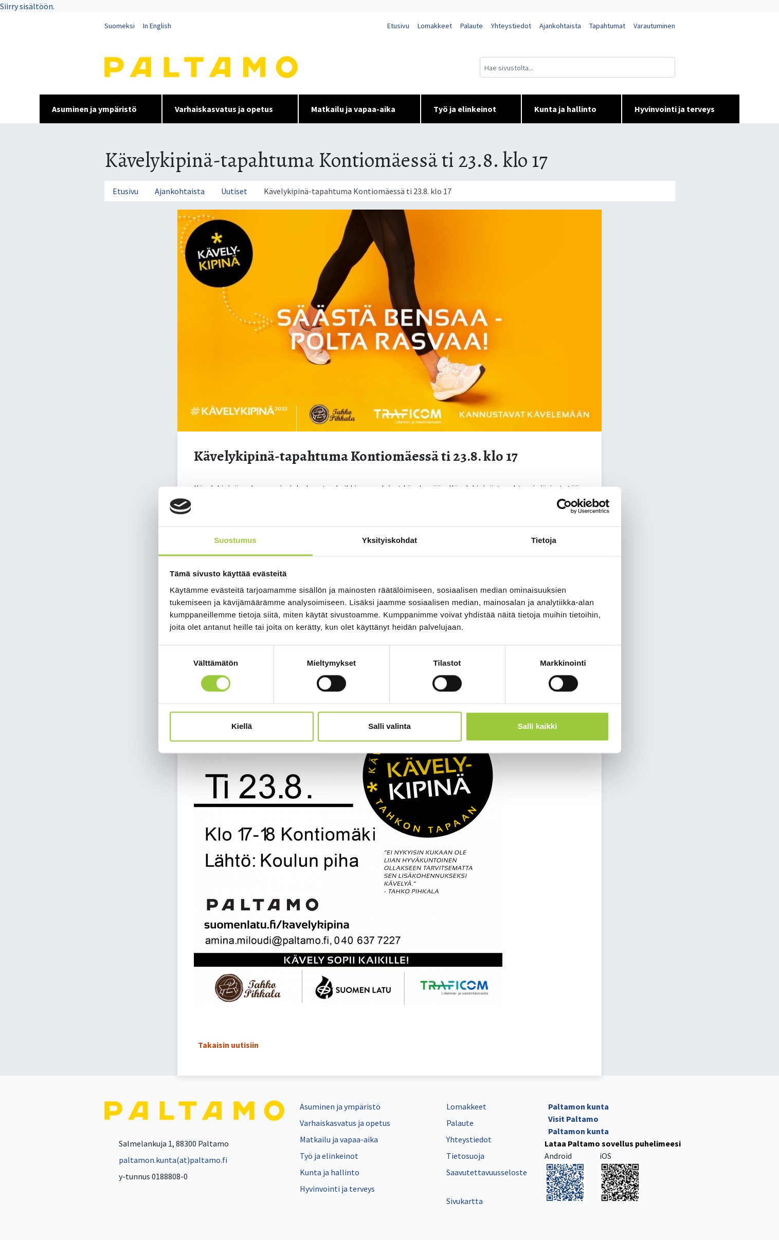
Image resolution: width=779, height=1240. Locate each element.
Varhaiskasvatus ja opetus (230, 109)
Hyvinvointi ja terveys (681, 109)
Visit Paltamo (573, 1119)
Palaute (471, 25)
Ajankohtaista (560, 25)
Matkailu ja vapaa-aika (359, 109)
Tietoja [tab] (543, 540)
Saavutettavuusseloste (486, 1172)
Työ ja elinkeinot (471, 109)
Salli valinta (389, 726)
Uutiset (234, 191)
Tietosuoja (465, 1156)
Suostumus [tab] (235, 540)
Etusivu (398, 25)
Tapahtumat (607, 25)
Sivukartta (464, 1201)
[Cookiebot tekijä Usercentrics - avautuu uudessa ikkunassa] (564, 506)
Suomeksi (119, 25)
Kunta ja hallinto (571, 109)
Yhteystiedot (511, 25)
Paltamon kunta (578, 1106)
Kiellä (241, 726)
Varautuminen (654, 25)
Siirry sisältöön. (27, 6)
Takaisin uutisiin (228, 1045)
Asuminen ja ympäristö (100, 109)
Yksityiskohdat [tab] (389, 540)
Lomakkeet (435, 25)
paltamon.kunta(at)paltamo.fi (165, 1160)
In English (157, 25)
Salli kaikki (537, 726)
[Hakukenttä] (577, 67)
